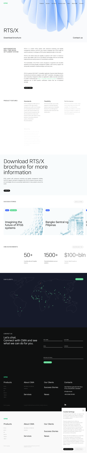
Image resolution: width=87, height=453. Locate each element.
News (68, 3)
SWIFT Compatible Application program (47, 78)
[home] (5, 3)
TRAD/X (5, 436)
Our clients (54, 3)
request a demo (28, 87)
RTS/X (7, 210)
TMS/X (5, 397)
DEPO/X (5, 392)
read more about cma (77, 247)
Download (7, 190)
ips (4, 390)
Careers (26, 388)
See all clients (79, 279)
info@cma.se (68, 391)
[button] (83, 410)
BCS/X (5, 388)
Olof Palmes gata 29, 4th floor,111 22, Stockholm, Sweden (73, 387)
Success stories (61, 3)
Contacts (81, 3)
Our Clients (49, 382)
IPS (4, 432)
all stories (78, 201)
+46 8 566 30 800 (69, 394)
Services (48, 3)
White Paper (13, 210)
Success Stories (51, 387)
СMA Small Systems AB (29, 386)
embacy (8, 405)
